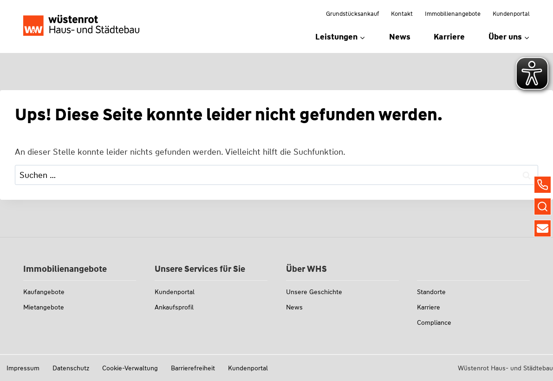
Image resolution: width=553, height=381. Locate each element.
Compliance (434, 322)
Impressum (23, 368)
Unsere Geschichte (314, 292)
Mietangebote (43, 307)
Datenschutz (70, 368)
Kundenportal (511, 14)
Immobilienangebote (453, 14)
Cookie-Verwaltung (130, 368)
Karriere (449, 37)
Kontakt (402, 14)
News (399, 37)
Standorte (431, 292)
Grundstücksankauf (352, 14)
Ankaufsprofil (174, 307)
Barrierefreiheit (193, 368)
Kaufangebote (44, 292)
